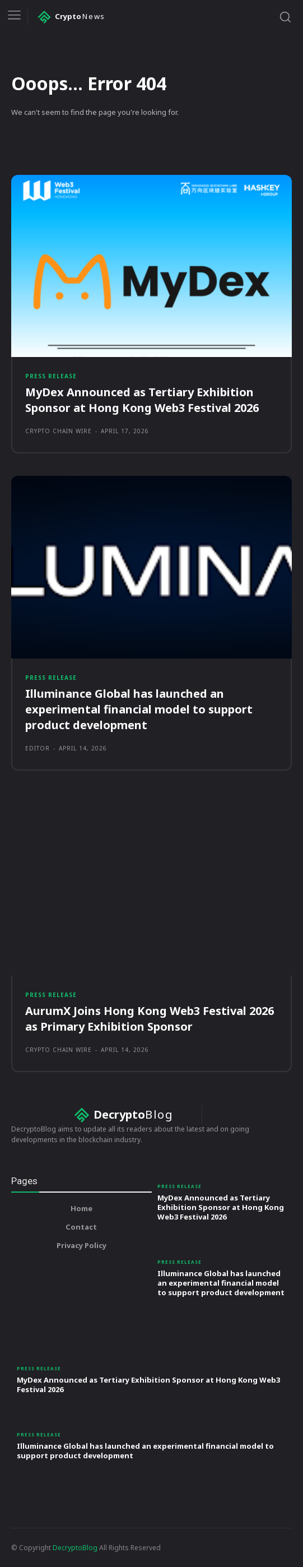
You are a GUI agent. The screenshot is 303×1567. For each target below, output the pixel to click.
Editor (37, 748)
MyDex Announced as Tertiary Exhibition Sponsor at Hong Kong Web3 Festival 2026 (142, 399)
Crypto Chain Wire (58, 431)
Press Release (51, 376)
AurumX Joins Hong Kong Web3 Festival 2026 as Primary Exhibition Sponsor (149, 1018)
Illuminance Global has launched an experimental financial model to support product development (139, 709)
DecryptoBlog (75, 1547)
